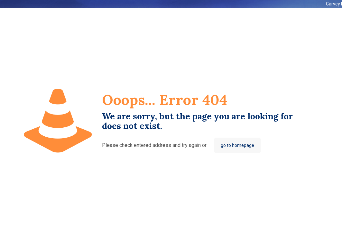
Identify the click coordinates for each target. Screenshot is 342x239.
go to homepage (237, 145)
